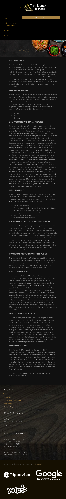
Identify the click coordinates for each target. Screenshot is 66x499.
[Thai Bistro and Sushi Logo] (33, 4)
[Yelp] (17, 485)
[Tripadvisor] (17, 472)
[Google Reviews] (49, 470)
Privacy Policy (39, 464)
